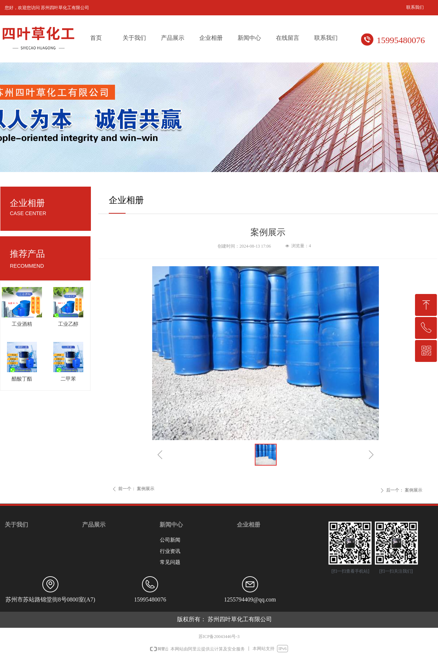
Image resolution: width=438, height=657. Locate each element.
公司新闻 (170, 540)
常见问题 (170, 562)
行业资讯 (170, 551)
